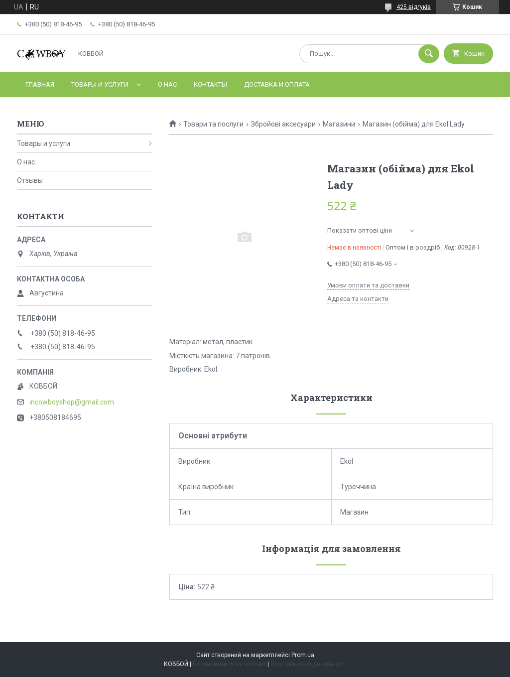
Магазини (339, 124)
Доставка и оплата (277, 84)
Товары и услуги (99, 84)
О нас (167, 84)
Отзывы (30, 180)
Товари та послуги (213, 124)
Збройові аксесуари (283, 124)
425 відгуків (413, 6)
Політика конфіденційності (308, 664)
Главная (39, 84)
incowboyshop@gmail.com (71, 402)
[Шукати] (428, 53)
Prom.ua (302, 655)
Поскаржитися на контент (229, 664)
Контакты (210, 84)
